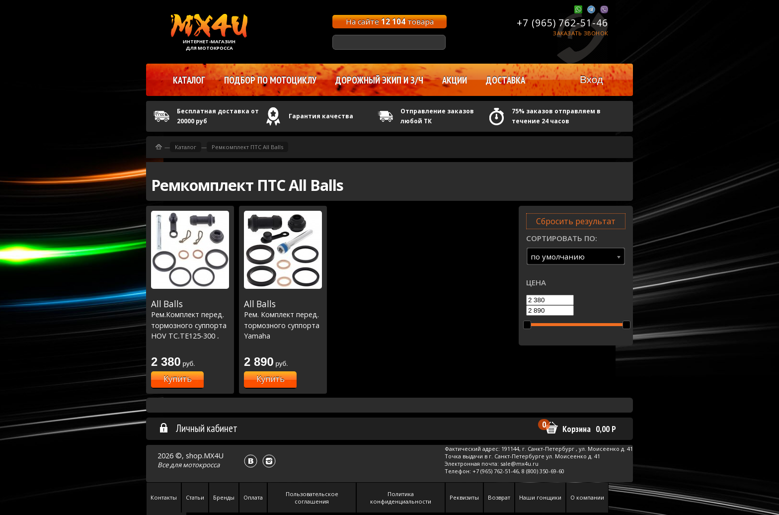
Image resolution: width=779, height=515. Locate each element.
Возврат (499, 497)
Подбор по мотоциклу (270, 80)
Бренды (223, 497)
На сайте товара (390, 21)
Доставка (505, 80)
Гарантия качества (321, 116)
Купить (177, 378)
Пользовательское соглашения (312, 497)
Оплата (253, 497)
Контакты (164, 497)
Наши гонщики (540, 497)
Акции (454, 80)
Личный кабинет (197, 428)
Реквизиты (464, 497)
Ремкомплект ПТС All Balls (247, 147)
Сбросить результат (576, 221)
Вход (591, 79)
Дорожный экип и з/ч (379, 80)
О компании (587, 497)
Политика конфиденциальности (400, 497)
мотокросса (201, 464)
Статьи (195, 497)
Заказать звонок (580, 33)
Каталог (185, 147)
